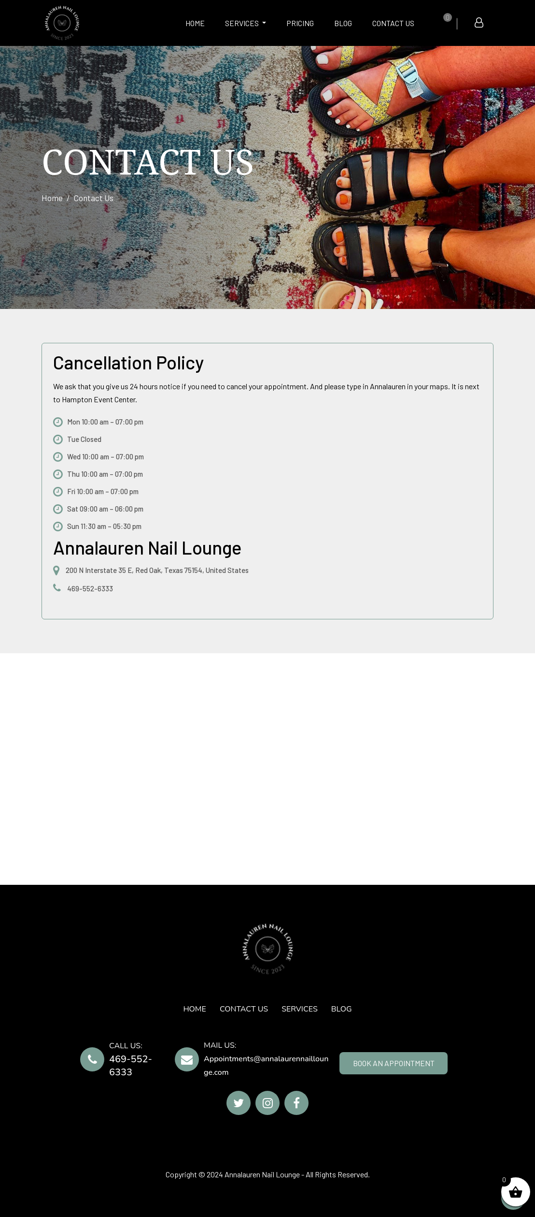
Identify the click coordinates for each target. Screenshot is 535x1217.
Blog (343, 23)
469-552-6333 (83, 588)
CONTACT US (393, 23)
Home (52, 198)
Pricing (300, 23)
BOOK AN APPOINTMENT (394, 1063)
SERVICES (242, 23)
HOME (195, 23)
